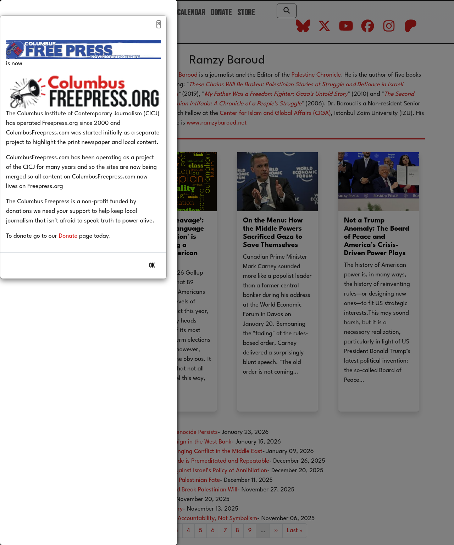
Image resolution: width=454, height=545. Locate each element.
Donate (79, 251)
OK (152, 281)
